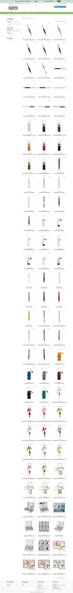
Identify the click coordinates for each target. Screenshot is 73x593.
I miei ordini (39, 584)
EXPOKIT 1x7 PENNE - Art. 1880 (44, 516)
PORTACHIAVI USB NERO (59, 230)
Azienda (27, 13)
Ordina (23, 18)
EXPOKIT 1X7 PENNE (59, 535)
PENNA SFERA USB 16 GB (59, 173)
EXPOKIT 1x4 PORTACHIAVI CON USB (59, 555)
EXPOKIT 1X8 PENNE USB (29, 535)
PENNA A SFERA (29, 287)
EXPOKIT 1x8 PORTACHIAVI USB (59, 516)
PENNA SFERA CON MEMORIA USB (29, 40)
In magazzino (11, 51)
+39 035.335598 (15, 3)
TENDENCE (10, 41)
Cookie (23, 585)
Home (16, 13)
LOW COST (10, 37)
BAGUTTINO (10, 28)
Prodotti (22, 13)
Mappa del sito (9, 585)
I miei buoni (39, 589)
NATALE (9, 25)
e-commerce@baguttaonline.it (25, 3)
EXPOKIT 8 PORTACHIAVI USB (44, 535)
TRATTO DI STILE (11, 34)
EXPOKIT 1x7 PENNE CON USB (29, 555)
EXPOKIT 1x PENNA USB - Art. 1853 (29, 517)
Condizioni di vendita (12, 57)
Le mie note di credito (40, 585)
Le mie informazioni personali (41, 588)
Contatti (34, 13)
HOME (9, 31)
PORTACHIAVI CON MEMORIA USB (59, 402)
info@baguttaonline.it (58, 588)
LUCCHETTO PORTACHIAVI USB (59, 478)
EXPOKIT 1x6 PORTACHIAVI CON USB (44, 555)
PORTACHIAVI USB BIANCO (44, 230)
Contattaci (8, 584)
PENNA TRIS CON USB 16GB (59, 78)
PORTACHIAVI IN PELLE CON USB (29, 135)
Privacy (23, 584)
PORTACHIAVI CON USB (59, 364)
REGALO (9, 21)
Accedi (65, 3)
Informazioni (10, 55)
